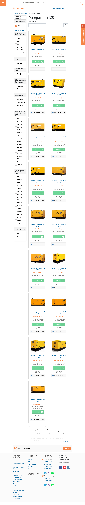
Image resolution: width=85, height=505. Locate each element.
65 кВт (19, 188)
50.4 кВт (19, 164)
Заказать (66, 448)
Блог (29, 461)
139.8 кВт (20, 159)
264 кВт (19, 124)
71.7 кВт (19, 153)
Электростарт (20, 105)
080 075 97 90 (48, 461)
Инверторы (16, 488)
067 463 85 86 (48, 466)
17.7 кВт (19, 144)
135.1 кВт (20, 118)
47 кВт (19, 223)
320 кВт (19, 185)
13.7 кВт (19, 203)
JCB (18, 26)
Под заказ (20, 86)
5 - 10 (19, 38)
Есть (18, 89)
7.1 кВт (19, 136)
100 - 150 (20, 50)
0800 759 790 (21, 8)
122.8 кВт (20, 177)
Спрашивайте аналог (37, 69)
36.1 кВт (19, 150)
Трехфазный (21, 74)
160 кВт (19, 197)
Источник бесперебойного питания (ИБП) (17, 475)
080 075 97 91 (48, 478)
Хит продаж (16, 471)
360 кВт (19, 127)
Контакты (31, 466)
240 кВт (19, 191)
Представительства (33, 469)
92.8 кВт (19, 133)
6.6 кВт (19, 220)
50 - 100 (19, 47)
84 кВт (19, 200)
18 (18, 236)
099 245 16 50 (48, 469)
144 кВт (19, 194)
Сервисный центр (33, 464)
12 (18, 233)
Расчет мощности (22, 448)
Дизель (19, 63)
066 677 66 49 (48, 480)
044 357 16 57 (48, 464)
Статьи (30, 459)
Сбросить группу (20, 30)
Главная (15, 13)
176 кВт (19, 121)
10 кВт (19, 182)
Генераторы (24, 13)
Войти (30, 478)
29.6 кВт (19, 147)
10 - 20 (19, 41)
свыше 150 (20, 53)
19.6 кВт (19, 179)
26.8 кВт (19, 208)
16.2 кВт (19, 205)
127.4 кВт (20, 217)
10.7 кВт (19, 130)
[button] (14, 8)
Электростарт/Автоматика (21, 101)
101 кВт (19, 214)
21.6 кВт (19, 138)
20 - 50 (19, 44)
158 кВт (19, 162)
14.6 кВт (19, 141)
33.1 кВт (19, 211)
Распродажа (16, 498)
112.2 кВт (20, 156)
